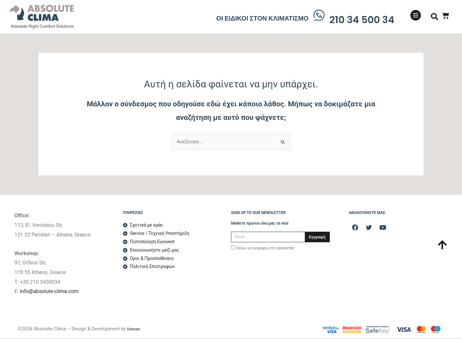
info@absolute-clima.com (49, 292)
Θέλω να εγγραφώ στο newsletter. (265, 248)
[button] (434, 17)
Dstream (136, 329)
